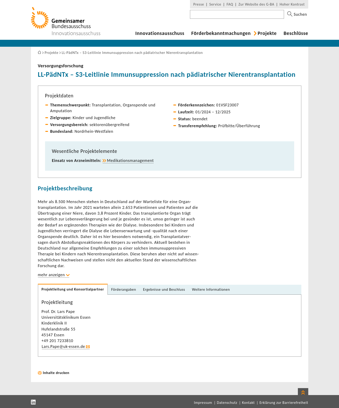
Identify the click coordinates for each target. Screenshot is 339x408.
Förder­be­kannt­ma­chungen (221, 33)
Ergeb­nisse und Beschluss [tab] (164, 289)
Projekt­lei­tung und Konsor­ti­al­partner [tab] (73, 289)
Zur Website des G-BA (256, 4)
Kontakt (248, 402)
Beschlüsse (296, 33)
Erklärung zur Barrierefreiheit (284, 402)
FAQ (230, 4)
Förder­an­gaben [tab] (123, 289)
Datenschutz (227, 402)
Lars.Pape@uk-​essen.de (63, 346)
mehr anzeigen (51, 274)
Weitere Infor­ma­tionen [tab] (211, 289)
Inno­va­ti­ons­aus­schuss (159, 33)
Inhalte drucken (56, 373)
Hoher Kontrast (292, 4)
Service (215, 4)
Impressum (203, 402)
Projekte (267, 33)
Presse (198, 4)
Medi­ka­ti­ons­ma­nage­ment (130, 160)
